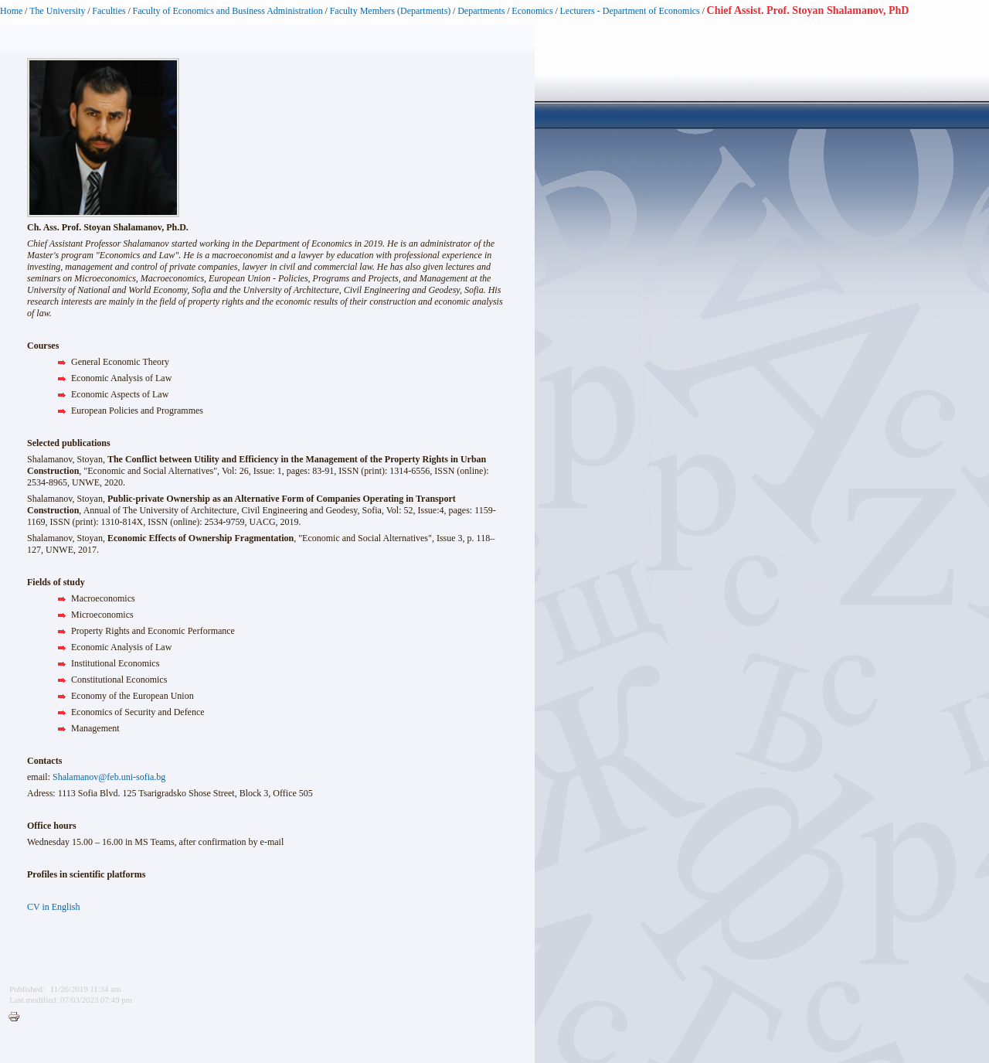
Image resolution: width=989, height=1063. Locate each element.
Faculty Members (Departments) (390, 10)
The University (57, 10)
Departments (481, 10)
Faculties (108, 10)
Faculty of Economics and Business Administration (228, 10)
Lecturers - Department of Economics (629, 10)
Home (11, 10)
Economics (531, 10)
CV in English (53, 906)
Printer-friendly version (18, 1017)
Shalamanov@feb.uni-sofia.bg (109, 777)
